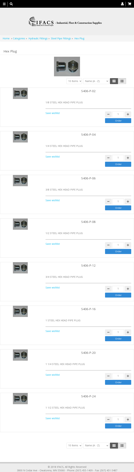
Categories (19, 38)
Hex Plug (79, 38)
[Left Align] (114, 81)
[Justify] (122, 81)
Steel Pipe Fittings (61, 38)
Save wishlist (53, 113)
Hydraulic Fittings (38, 38)
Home (6, 38)
